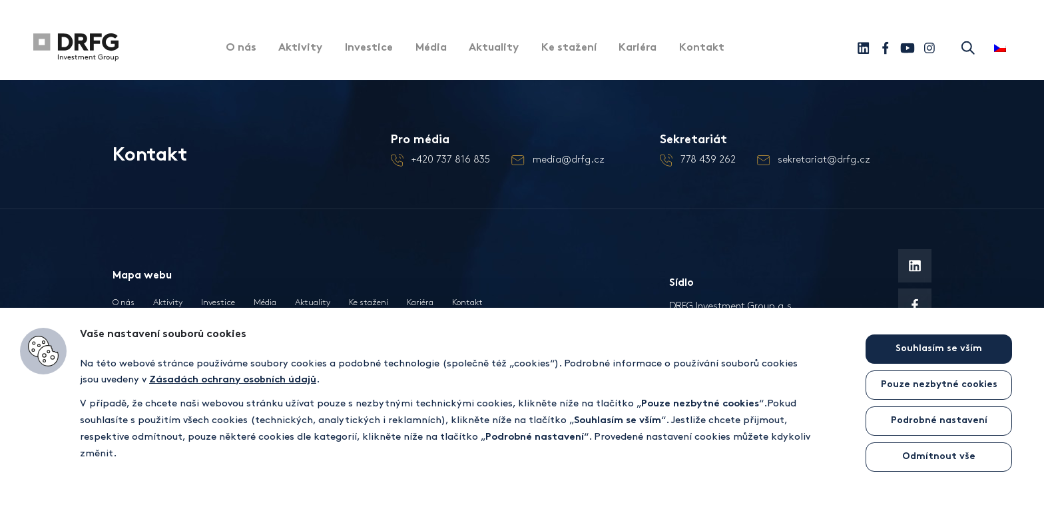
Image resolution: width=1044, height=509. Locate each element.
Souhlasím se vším (939, 348)
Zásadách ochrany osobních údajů (233, 380)
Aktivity (301, 49)
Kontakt (703, 49)
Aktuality (495, 49)
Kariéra (639, 49)
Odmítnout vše (938, 456)
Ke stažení (570, 49)
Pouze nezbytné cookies (939, 384)
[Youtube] (907, 48)
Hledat (968, 48)
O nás (241, 49)
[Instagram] (929, 48)
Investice (369, 49)
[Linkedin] (863, 48)
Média (431, 49)
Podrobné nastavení (939, 420)
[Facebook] (885, 48)
